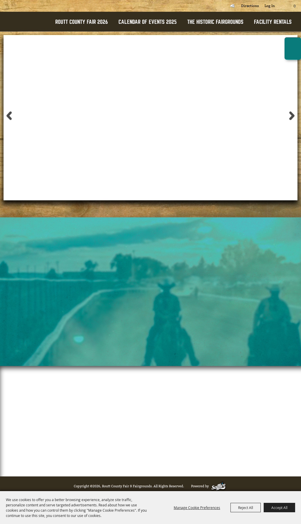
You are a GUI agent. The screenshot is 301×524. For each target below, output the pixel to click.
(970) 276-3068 (185, 445)
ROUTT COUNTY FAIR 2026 (81, 22)
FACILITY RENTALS (273, 22)
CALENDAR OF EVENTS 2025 (147, 22)
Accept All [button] (279, 507)
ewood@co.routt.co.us (125, 445)
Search (219, 6)
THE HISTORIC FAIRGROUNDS (215, 22)
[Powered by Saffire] (220, 486)
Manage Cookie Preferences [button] (197, 507)
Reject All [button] (245, 507)
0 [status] (294, 6)
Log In (270, 6)
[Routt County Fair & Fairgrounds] (26, 31)
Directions (250, 6)
